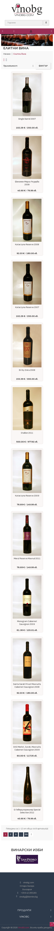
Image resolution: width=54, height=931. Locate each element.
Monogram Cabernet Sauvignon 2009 (27, 623)
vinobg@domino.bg (28, 896)
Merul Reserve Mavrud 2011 (27, 558)
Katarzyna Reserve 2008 (27, 244)
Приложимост (18, 66)
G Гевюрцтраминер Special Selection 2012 (27, 811)
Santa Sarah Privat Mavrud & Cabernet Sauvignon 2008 (27, 685)
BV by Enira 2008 (27, 370)
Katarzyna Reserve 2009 (27, 495)
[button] (47, 31)
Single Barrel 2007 (27, 119)
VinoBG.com (23, 927)
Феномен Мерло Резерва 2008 (27, 183)
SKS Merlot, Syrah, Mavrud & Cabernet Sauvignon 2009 (27, 748)
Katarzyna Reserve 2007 (27, 307)
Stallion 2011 (27, 433)
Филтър (43, 66)
